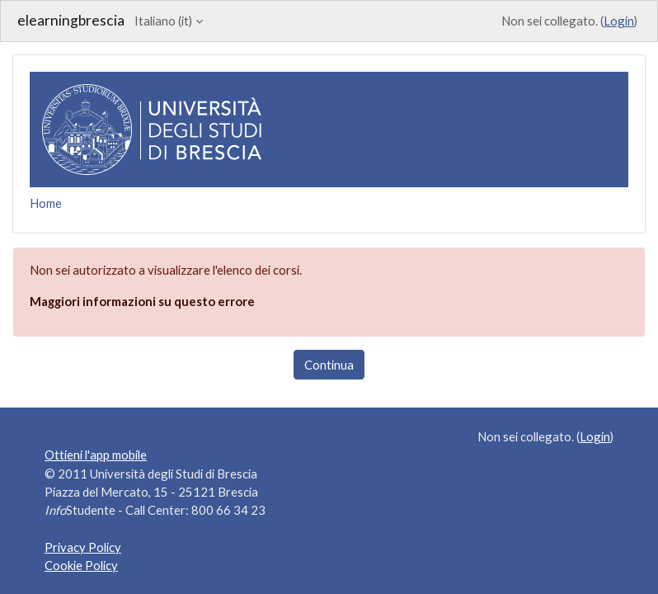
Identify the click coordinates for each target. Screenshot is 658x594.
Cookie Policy (81, 565)
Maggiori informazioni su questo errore (142, 301)
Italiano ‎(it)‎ (163, 20)
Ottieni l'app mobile (96, 454)
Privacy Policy (83, 547)
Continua (329, 364)
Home (46, 203)
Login (619, 20)
